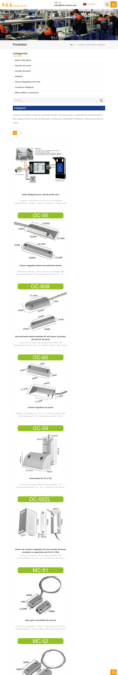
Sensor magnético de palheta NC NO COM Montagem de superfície (82, 488)
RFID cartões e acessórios (27, 92)
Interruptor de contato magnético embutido (82, 546)
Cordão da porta (23, 71)
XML (79, 668)
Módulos (19, 76)
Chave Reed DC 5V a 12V (35, 305)
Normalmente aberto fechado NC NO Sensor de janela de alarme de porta (35, 246)
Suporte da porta (23, 65)
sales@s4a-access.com (65, 5)
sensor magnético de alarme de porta (35, 607)
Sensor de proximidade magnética (82, 607)
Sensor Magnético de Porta (27, 81)
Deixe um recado (113, 672)
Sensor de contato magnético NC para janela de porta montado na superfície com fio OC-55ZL (83, 306)
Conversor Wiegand (24, 87)
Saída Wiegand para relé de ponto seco (35, 184)
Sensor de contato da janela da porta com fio (35, 546)
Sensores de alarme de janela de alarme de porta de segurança (35, 427)
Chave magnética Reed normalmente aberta (83, 184)
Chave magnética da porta (83, 244)
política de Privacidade (92, 668)
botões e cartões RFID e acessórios (92, 45)
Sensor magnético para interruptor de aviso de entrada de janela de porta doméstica (82, 427)
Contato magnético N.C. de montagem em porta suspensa (83, 367)
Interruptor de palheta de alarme (35, 365)
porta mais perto (23, 60)
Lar (72, 45)
